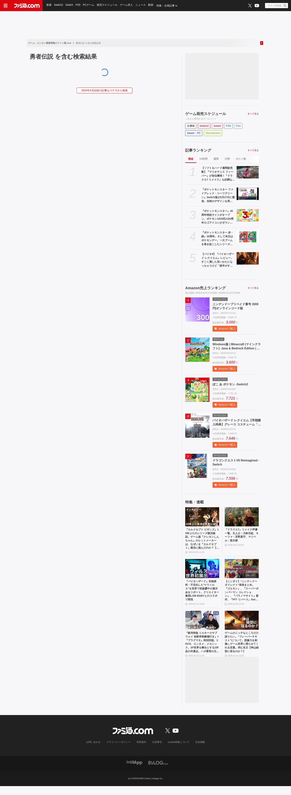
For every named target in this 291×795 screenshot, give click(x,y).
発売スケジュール (108, 5)
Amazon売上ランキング (205, 288)
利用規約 (141, 751)
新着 (49, 5)
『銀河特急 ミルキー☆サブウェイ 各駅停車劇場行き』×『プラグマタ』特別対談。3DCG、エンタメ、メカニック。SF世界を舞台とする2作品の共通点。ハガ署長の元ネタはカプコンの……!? (202, 650)
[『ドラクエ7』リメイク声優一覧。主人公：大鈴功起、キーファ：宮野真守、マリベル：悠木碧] (242, 516)
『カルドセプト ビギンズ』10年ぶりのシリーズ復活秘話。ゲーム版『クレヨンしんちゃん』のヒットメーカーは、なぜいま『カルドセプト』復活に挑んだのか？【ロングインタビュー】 (201, 540)
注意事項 (156, 751)
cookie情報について (177, 751)
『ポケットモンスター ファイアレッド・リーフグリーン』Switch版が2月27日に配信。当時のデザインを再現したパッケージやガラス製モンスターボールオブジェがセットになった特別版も (218, 195)
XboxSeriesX (212, 133)
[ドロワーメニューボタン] (5, 5)
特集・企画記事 (167, 5)
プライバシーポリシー (120, 751)
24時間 (203, 158)
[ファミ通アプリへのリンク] (134, 771)
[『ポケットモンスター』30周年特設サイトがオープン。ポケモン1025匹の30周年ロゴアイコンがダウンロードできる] (248, 215)
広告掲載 (196, 751)
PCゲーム (89, 5)
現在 (190, 158)
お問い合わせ (96, 751)
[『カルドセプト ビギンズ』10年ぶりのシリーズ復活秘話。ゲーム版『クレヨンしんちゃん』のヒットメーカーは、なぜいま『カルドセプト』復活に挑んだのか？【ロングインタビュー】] (202, 516)
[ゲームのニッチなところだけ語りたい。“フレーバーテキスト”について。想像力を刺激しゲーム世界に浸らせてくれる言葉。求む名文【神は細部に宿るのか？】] (242, 626)
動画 (152, 5)
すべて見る (253, 113)
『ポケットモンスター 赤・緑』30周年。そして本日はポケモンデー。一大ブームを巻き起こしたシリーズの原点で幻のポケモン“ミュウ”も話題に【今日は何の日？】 (217, 238)
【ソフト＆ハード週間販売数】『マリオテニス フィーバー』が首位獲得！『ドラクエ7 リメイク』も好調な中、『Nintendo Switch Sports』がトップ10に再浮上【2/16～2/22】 (217, 174)
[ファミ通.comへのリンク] (27, 5)
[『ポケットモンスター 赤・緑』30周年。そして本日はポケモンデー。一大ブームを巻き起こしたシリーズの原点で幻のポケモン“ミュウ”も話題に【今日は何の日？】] (248, 237)
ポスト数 (241, 158)
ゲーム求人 (127, 5)
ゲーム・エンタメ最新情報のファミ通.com (49, 43)
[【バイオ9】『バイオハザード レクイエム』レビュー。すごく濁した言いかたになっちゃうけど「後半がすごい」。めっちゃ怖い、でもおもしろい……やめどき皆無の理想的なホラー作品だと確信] (248, 258)
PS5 (78, 5)
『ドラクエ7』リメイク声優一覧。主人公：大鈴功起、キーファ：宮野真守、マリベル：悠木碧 (241, 536)
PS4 (238, 125)
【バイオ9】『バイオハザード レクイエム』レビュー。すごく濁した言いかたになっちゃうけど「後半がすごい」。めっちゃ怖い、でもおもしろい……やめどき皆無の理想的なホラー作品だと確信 (217, 260)
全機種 (191, 125)
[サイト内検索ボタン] (276, 5)
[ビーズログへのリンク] (158, 771)
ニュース (142, 5)
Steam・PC (194, 133)
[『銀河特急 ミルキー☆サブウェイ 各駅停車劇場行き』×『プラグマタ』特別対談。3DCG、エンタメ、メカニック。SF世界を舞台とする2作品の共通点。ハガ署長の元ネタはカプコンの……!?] (202, 626)
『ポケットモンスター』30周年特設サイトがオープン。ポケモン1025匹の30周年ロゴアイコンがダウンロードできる (217, 217)
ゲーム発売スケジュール (205, 114)
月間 (227, 158)
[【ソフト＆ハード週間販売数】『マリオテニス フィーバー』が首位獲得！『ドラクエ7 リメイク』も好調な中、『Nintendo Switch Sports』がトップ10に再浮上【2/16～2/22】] (248, 172)
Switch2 (58, 5)
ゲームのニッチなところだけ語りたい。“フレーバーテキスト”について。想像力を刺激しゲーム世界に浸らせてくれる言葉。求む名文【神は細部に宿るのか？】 (241, 650)
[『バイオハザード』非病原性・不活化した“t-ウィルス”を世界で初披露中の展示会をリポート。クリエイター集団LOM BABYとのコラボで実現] (202, 571)
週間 (216, 158)
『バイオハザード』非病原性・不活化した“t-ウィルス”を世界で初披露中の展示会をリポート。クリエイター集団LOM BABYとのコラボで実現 (201, 595)
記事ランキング (198, 150)
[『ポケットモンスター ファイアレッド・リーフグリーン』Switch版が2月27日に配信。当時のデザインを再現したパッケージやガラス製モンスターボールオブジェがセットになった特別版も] (248, 194)
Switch (69, 5)
